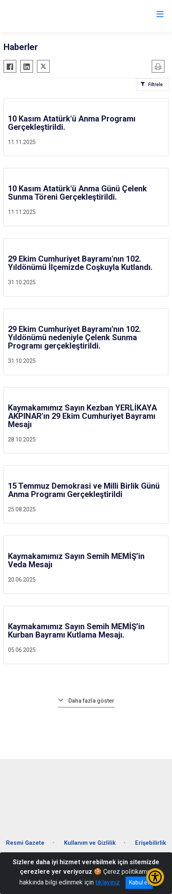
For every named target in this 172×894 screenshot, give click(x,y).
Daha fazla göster (91, 700)
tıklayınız (107, 882)
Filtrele (155, 84)
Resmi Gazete (25, 843)
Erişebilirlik (150, 843)
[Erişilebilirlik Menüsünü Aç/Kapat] (155, 877)
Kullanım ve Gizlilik (90, 843)
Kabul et (139, 882)
